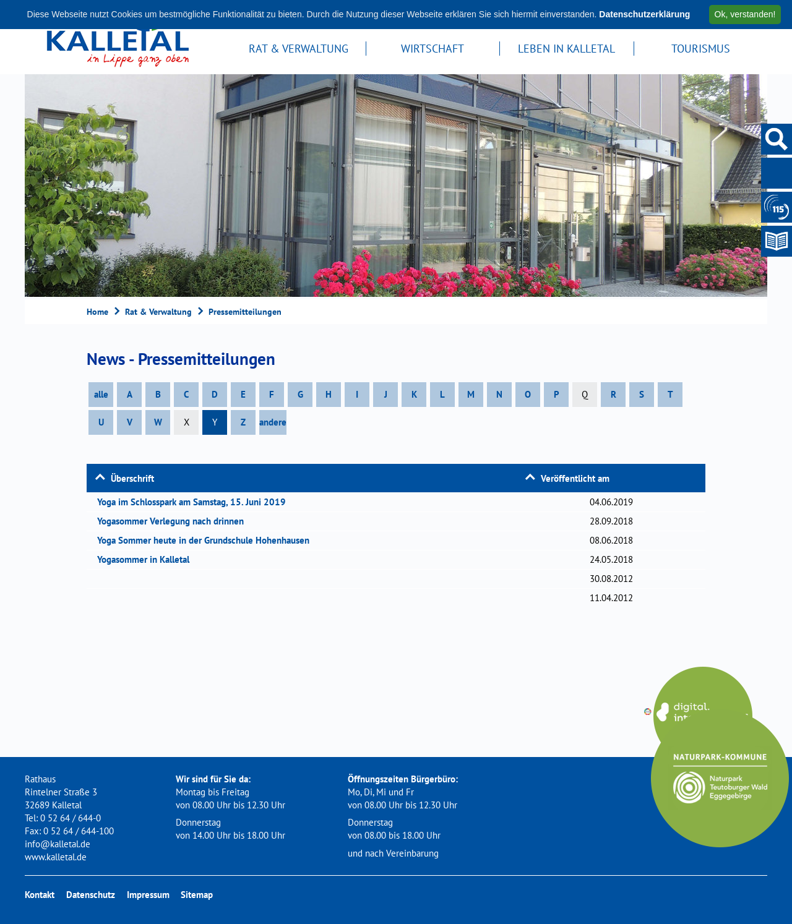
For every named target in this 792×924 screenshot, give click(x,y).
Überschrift (132, 478)
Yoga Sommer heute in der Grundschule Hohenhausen (207, 540)
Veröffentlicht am (575, 478)
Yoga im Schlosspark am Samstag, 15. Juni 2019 (195, 502)
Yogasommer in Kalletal (147, 559)
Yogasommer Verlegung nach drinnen (174, 521)
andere (272, 422)
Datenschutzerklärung (644, 14)
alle (101, 394)
